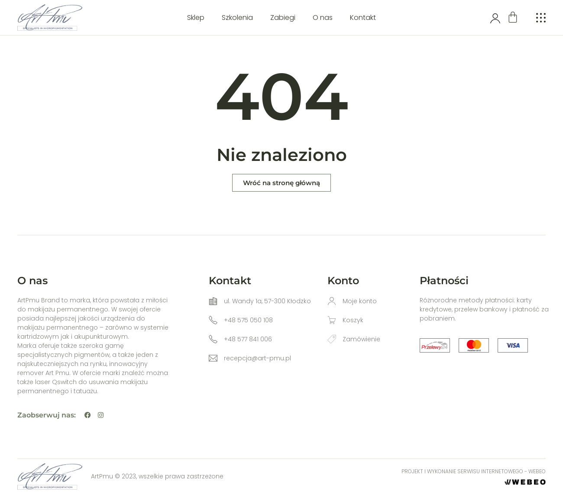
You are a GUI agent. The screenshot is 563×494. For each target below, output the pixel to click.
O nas (323, 17)
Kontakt (363, 17)
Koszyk (353, 320)
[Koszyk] (331, 320)
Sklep (195, 17)
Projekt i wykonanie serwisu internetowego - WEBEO (473, 471)
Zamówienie (361, 339)
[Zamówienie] (331, 339)
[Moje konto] (331, 301)
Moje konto (360, 301)
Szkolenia (237, 17)
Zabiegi (282, 17)
